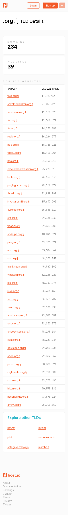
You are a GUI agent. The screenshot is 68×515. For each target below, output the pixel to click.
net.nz (11, 427)
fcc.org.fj (12, 299)
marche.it (43, 447)
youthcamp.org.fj (17, 315)
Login (33, 5)
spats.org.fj (13, 339)
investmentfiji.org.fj (18, 201)
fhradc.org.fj (14, 193)
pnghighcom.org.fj (18, 185)
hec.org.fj (13, 144)
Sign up (50, 5)
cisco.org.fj (13, 380)
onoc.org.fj (13, 323)
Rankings (8, 490)
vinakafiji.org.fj (15, 274)
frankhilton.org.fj (17, 266)
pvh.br (42, 427)
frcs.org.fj (13, 95)
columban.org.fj (16, 347)
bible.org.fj (13, 177)
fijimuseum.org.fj (16, 112)
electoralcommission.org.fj (22, 169)
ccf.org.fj (12, 258)
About (6, 482)
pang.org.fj (13, 242)
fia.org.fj (12, 120)
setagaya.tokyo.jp (18, 447)
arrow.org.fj (14, 404)
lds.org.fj (12, 282)
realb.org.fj (13, 136)
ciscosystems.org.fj (18, 331)
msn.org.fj (13, 250)
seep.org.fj (13, 355)
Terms (6, 497)
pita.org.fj (12, 160)
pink (10, 437)
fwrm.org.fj (13, 307)
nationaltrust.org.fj (17, 396)
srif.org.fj (12, 217)
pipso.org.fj (14, 364)
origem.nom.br (46, 437)
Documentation (12, 486)
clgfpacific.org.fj (17, 372)
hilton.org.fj (13, 388)
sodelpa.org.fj (15, 234)
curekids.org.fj (15, 209)
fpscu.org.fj (14, 152)
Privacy (7, 500)
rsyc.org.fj (13, 290)
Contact (7, 493)
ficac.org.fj (13, 225)
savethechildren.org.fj (20, 103)
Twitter (7, 504)
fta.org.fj (12, 128)
